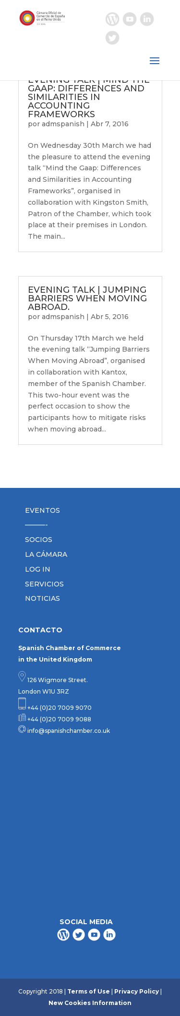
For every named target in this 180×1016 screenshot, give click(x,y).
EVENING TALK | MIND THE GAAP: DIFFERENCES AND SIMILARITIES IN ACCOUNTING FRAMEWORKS (89, 97)
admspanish (63, 124)
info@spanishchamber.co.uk (68, 730)
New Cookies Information (90, 1002)
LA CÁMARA (46, 554)
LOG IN (37, 569)
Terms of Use (88, 991)
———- (36, 524)
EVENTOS (42, 510)
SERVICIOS (44, 584)
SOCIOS (38, 539)
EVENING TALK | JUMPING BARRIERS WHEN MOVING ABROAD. (87, 298)
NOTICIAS (42, 598)
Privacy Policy (136, 991)
